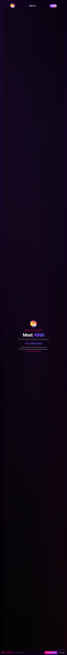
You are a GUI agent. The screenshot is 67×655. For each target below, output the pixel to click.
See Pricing (61, 652)
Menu (53, 5)
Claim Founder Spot (50, 652)
